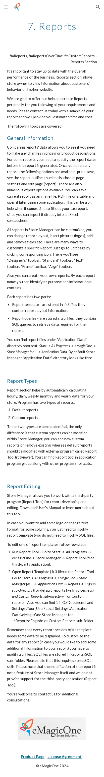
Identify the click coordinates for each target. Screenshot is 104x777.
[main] (52, 26)
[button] (6, 7)
